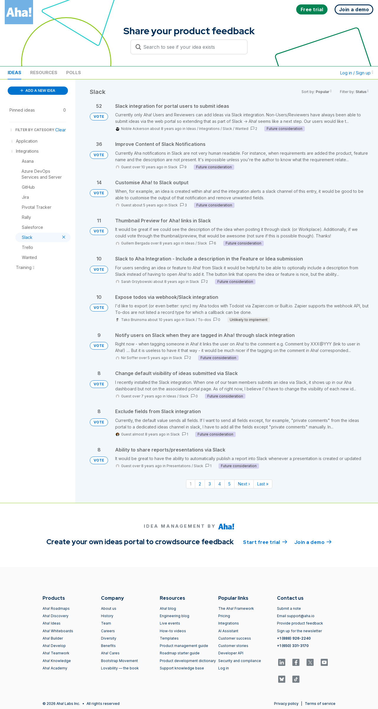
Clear (60, 130)
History (107, 616)
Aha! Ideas (52, 623)
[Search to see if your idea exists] (191, 46)
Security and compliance (239, 661)
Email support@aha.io (296, 616)
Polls (73, 72)
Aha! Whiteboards (58, 631)
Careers (108, 631)
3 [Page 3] (209, 483)
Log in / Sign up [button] (356, 72)
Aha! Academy (55, 668)
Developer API (230, 653)
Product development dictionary (188, 661)
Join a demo (313, 542)
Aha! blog (168, 608)
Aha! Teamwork (56, 653)
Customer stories (233, 645)
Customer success (234, 638)
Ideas (14, 72)
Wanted (241, 128)
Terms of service (320, 703)
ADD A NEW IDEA (37, 90)
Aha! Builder (53, 638)
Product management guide (184, 645)
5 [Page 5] (229, 483)
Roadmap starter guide (180, 653)
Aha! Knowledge (57, 661)
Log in (223, 668)
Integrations (209, 128)
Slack (227, 128)
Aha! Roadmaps (56, 608)
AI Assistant (228, 631)
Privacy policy (286, 703)
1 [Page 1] (190, 483)
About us (108, 608)
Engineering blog (174, 616)
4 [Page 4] (219, 483)
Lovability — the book (120, 668)
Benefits (108, 645)
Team (106, 623)
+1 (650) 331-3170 (293, 645)
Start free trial (265, 542)
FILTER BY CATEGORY (31, 130)
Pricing (224, 616)
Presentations (179, 466)
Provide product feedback (300, 623)
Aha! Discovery (56, 616)
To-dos (204, 319)
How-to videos (173, 631)
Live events (170, 623)
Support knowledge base (182, 668)
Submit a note (289, 608)
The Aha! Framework (236, 608)
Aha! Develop (54, 645)
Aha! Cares (110, 653)
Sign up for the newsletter (299, 631)
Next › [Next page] (244, 483)
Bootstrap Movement (119, 661)
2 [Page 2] (200, 483)
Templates (169, 638)
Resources (43, 72)
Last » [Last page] (262, 483)
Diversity (108, 638)
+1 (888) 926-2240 (294, 638)
